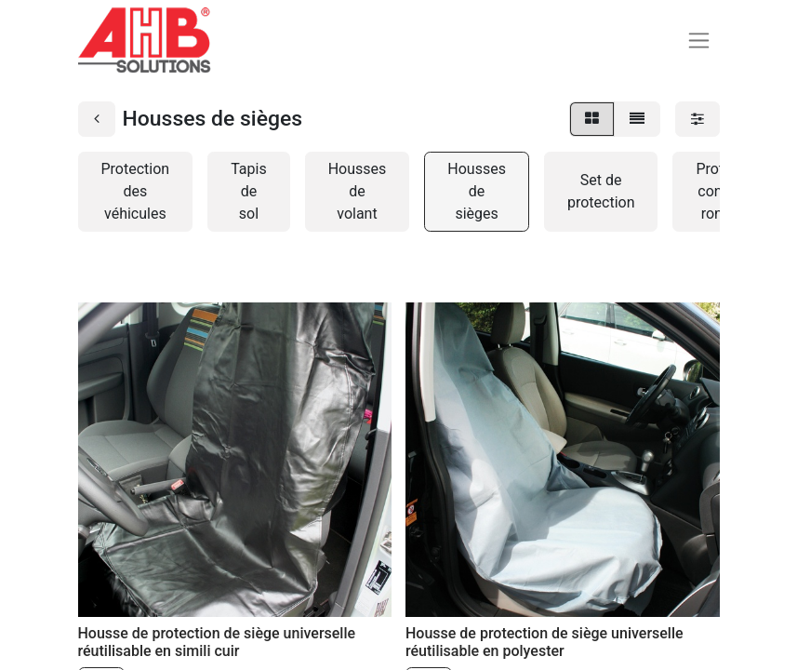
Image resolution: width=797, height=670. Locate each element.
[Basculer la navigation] (699, 40)
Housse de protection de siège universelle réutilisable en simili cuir (217, 642)
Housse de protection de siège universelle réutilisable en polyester (544, 642)
